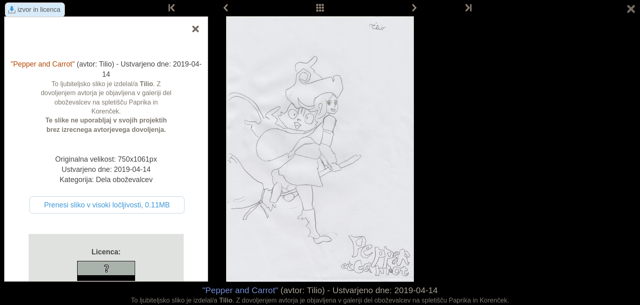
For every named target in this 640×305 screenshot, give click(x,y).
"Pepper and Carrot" (240, 290)
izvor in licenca (39, 9)
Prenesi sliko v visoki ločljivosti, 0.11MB (107, 205)
